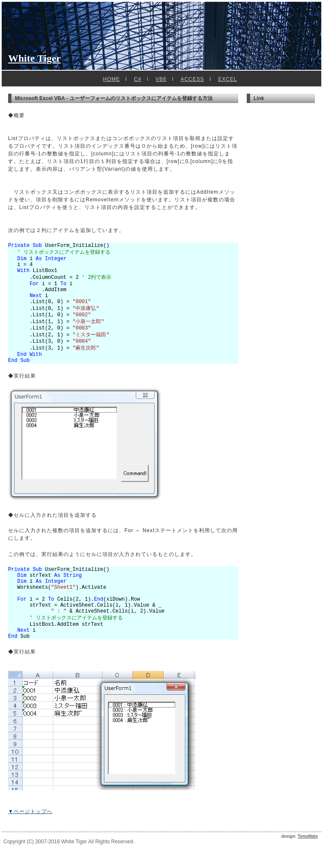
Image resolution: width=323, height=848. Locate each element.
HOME (111, 79)
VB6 (161, 79)
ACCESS (192, 79)
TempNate (307, 836)
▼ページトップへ (30, 811)
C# (137, 79)
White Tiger (34, 58)
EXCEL (227, 79)
